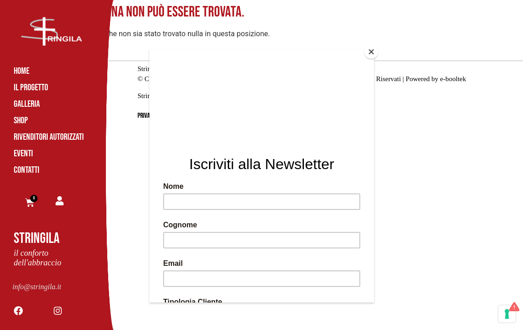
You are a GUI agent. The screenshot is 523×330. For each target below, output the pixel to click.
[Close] (372, 52)
